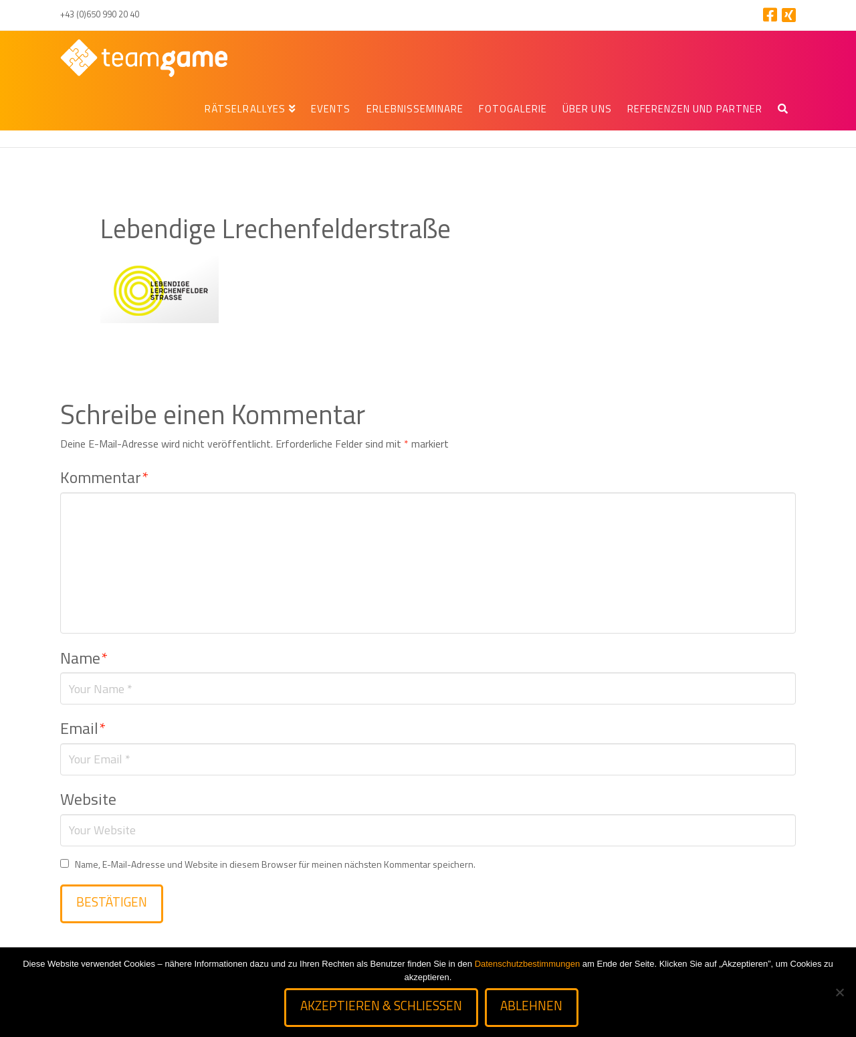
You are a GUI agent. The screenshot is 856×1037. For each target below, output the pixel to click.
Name (84, 658)
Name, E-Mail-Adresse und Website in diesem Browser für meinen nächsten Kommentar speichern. (275, 864)
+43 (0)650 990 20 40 (99, 14)
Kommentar (104, 477)
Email (83, 728)
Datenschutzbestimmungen (527, 964)
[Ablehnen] (839, 992)
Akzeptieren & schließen (381, 1005)
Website (88, 799)
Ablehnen (531, 1005)
